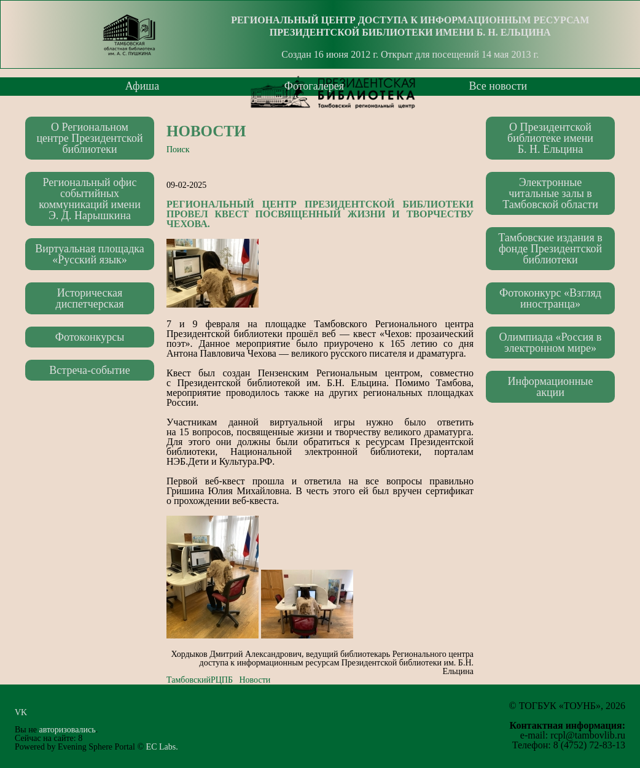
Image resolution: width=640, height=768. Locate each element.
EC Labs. (162, 746)
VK (24, 712)
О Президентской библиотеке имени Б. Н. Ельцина (550, 138)
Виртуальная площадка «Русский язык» (89, 254)
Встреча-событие (89, 370)
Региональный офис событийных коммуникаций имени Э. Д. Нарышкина (90, 199)
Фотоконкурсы (90, 337)
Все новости (498, 86)
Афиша (142, 86)
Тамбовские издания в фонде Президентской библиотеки (550, 248)
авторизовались (67, 729)
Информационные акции (550, 386)
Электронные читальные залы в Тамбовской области (550, 193)
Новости (206, 131)
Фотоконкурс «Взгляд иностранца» (550, 298)
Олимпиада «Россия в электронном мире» (550, 342)
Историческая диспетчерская (89, 298)
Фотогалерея (314, 86)
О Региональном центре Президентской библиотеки (89, 138)
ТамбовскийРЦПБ (199, 680)
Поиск (178, 149)
